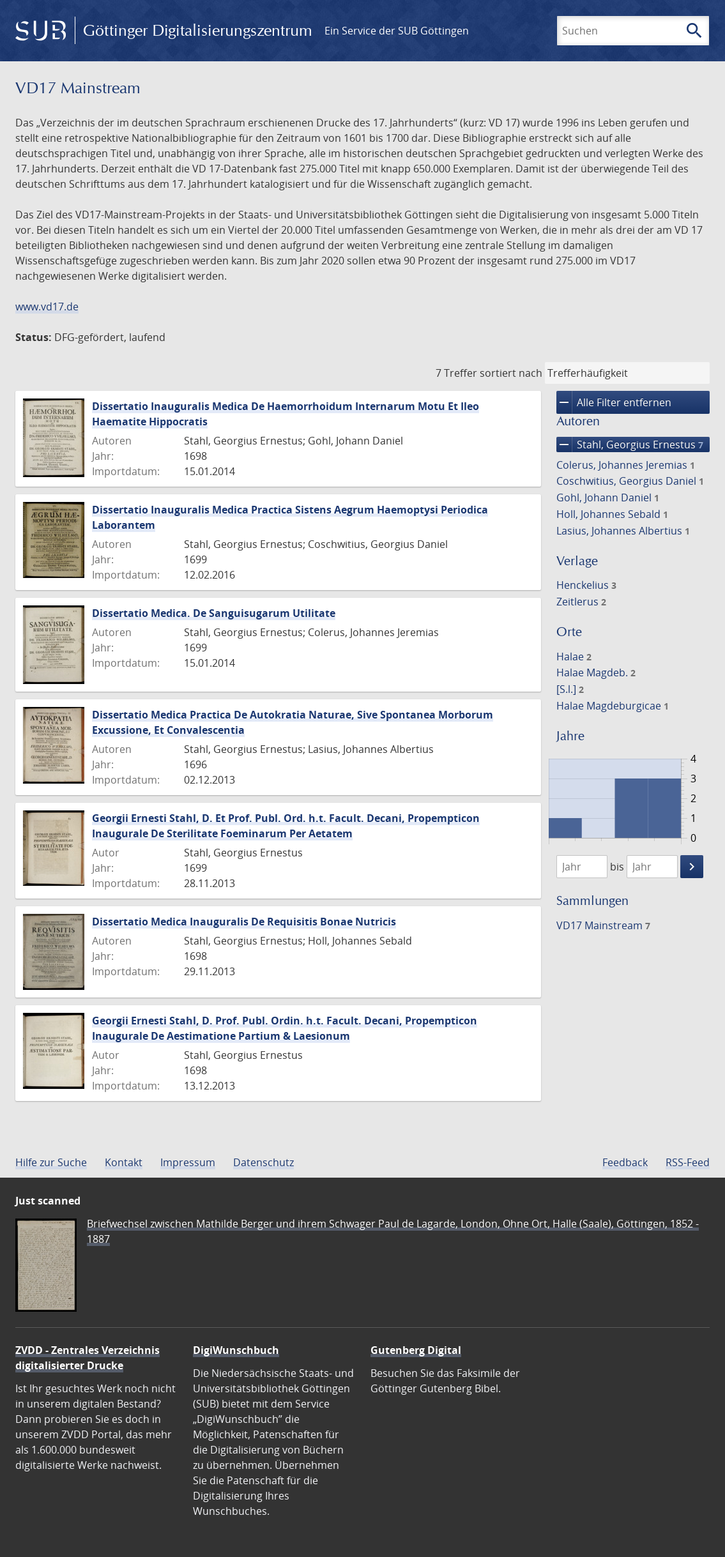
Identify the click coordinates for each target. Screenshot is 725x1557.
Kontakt (123, 1162)
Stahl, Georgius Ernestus (629, 444)
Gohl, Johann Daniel (607, 497)
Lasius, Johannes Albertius (623, 531)
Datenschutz (263, 1162)
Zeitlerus (581, 602)
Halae (573, 656)
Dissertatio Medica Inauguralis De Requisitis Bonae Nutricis (244, 922)
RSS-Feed (688, 1162)
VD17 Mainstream (603, 925)
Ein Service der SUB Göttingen (396, 31)
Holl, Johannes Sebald (612, 514)
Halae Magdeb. (596, 672)
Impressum (187, 1162)
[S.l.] (570, 689)
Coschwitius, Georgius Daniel (630, 481)
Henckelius (586, 585)
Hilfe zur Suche (51, 1162)
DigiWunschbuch (236, 1350)
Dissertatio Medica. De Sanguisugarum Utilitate (213, 613)
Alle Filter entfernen (613, 402)
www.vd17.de (47, 307)
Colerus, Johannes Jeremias (625, 465)
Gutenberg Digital (415, 1350)
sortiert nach (511, 373)
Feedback (625, 1162)
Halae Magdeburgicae (612, 706)
